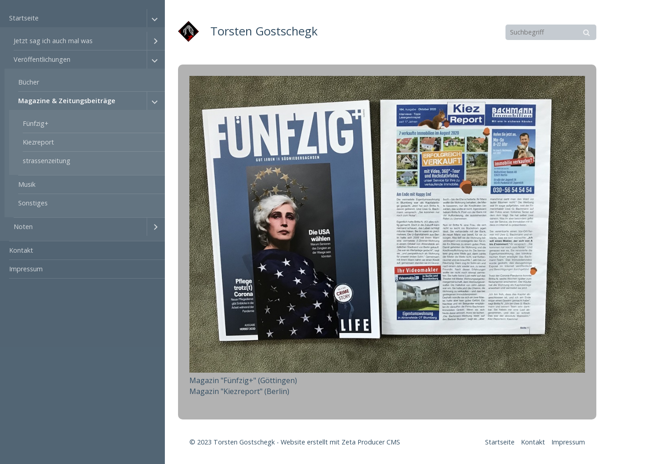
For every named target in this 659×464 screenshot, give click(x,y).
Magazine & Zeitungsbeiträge (66, 100)
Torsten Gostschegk (263, 31)
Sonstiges (33, 203)
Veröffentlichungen (42, 59)
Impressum (26, 268)
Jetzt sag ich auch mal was (53, 40)
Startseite (24, 18)
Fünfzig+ (36, 123)
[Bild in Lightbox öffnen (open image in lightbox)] (387, 224)
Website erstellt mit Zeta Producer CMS (340, 442)
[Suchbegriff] (550, 32)
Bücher (28, 82)
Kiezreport (38, 142)
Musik (26, 184)
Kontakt (21, 250)
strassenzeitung (46, 160)
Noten (23, 226)
